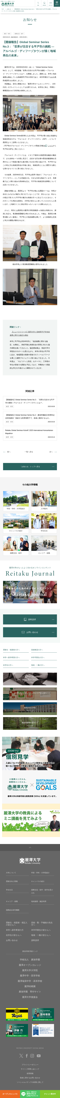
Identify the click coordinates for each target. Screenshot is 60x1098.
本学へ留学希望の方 (15, 930)
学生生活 (9, 890)
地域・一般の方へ (38, 665)
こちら (50, 146)
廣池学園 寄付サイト (30, 991)
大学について (11, 873)
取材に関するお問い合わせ (30, 1078)
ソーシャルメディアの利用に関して (30, 1082)
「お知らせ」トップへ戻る (30, 467)
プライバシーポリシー (30, 1065)
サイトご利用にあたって (30, 1069)
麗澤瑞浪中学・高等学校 (30, 981)
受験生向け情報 (12, 881)
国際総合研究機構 (12, 910)
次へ (51, 452)
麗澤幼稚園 (29, 986)
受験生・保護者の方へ (11, 650)
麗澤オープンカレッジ (30, 965)
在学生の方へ (8, 665)
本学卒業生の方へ (38, 657)
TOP (3, 9)
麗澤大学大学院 (30, 970)
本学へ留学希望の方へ (11, 657)
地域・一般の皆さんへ (41, 935)
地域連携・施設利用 (38, 901)
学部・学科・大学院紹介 (40, 873)
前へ (9, 452)
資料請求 (35, 940)
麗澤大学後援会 (30, 997)
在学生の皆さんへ (14, 935)
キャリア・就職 (12, 901)
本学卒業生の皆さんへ (41, 930)
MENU (57, 3)
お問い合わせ (12, 940)
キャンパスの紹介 (38, 881)
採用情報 (30, 1073)
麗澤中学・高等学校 (30, 975)
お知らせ (9, 9)
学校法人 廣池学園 (30, 959)
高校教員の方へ (37, 650)
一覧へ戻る (29, 452)
